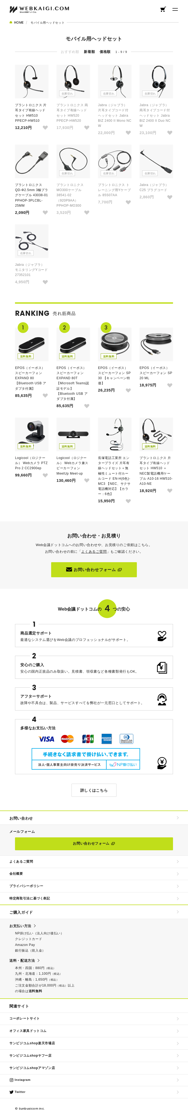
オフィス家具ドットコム (28, 1031)
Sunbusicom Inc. (32, 1108)
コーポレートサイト (24, 1018)
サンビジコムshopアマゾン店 (32, 1068)
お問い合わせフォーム (94, 569)
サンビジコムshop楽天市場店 (32, 1043)
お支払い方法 (20, 926)
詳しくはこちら (94, 790)
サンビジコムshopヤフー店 (30, 1055)
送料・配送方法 (22, 961)
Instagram (20, 1080)
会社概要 (16, 874)
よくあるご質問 (94, 552)
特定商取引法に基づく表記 (29, 898)
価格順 (105, 52)
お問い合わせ (21, 818)
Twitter (17, 1092)
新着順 (89, 52)
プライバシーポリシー (26, 886)
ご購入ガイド (21, 912)
